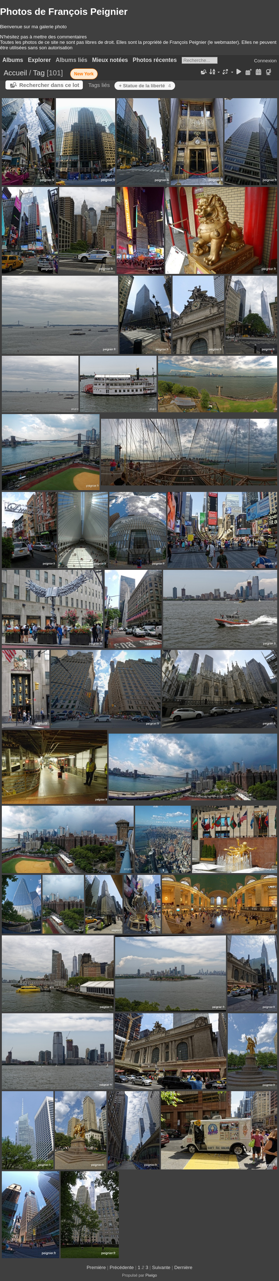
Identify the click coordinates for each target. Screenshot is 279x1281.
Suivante (161, 1267)
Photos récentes (155, 60)
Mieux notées (110, 60)
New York (84, 73)
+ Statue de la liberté (145, 85)
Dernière (183, 1267)
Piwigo (151, 1275)
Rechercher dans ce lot (49, 85)
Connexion (265, 60)
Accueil (15, 73)
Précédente (122, 1267)
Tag (39, 73)
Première (96, 1267)
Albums (13, 60)
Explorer (39, 60)
